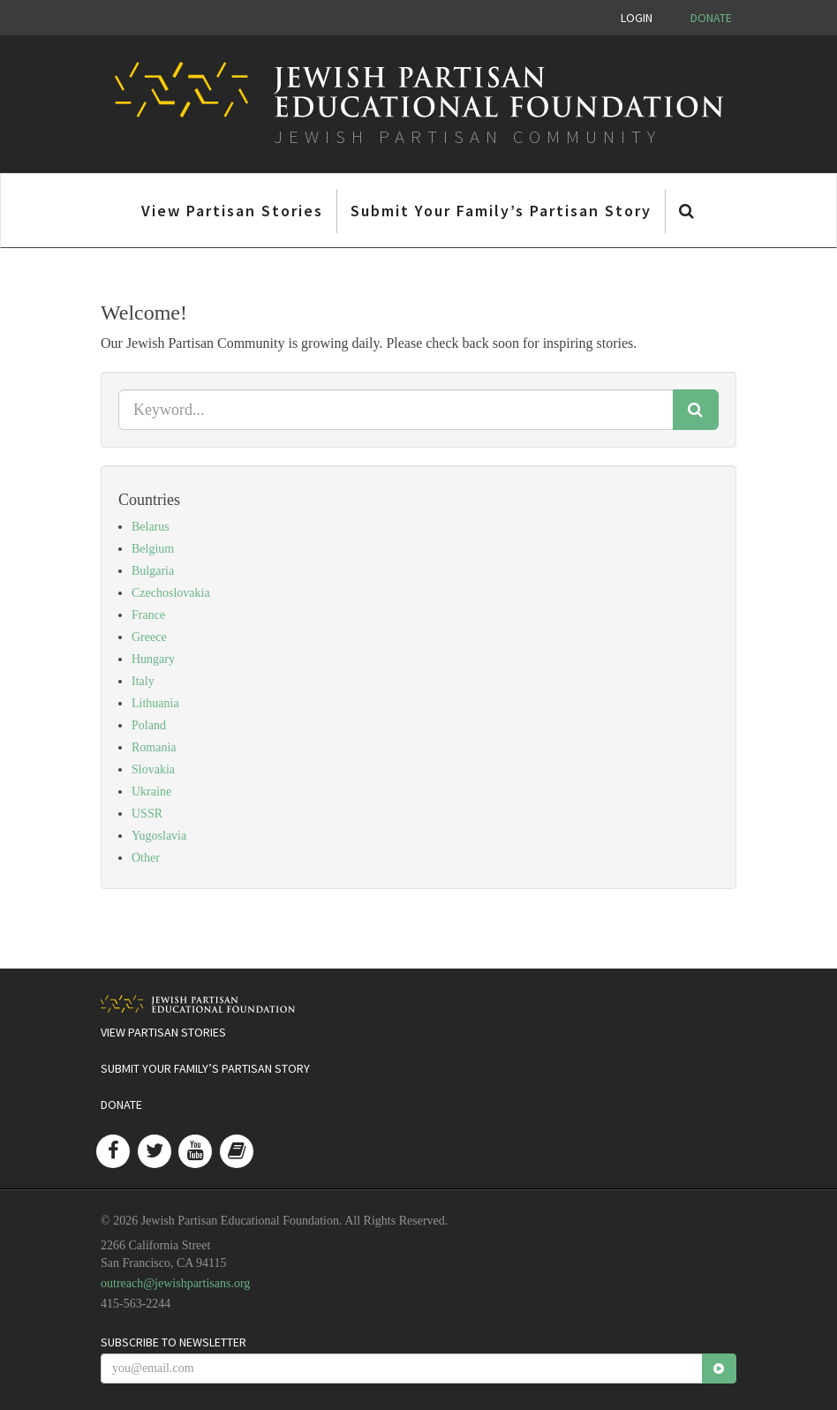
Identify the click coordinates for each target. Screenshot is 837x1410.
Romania (154, 747)
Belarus (151, 526)
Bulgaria (153, 570)
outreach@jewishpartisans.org (175, 1283)
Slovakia (153, 769)
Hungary (153, 659)
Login (636, 18)
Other (146, 857)
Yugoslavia (159, 835)
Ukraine (151, 791)
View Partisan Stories (232, 210)
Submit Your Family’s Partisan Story (501, 210)
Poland (149, 725)
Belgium (153, 548)
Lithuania (155, 703)
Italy (143, 681)
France (148, 615)
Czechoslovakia (171, 592)
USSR (147, 813)
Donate (711, 18)
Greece (149, 637)
